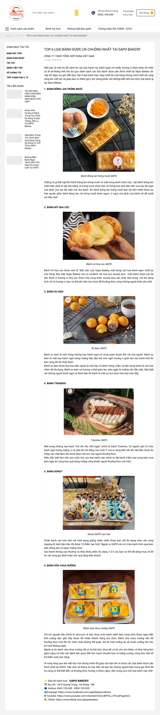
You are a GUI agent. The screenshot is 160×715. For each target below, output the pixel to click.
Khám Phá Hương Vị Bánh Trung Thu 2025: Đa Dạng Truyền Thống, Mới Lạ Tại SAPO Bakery (32, 118)
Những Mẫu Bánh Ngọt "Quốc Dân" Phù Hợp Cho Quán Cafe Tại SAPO (32, 162)
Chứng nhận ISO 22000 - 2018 (115, 28)
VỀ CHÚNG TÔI (14, 72)
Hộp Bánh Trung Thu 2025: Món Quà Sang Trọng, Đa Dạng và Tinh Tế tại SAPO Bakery (33, 141)
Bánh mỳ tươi (53, 28)
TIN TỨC (11, 63)
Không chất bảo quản (79, 28)
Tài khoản (128, 11)
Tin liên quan (15, 86)
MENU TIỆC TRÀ (14, 68)
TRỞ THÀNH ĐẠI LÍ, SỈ (17, 77)
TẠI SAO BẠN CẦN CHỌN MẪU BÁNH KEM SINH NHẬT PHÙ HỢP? (33, 96)
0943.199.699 (105, 14)
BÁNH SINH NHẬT (16, 58)
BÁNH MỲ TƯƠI (14, 53)
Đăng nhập (127, 14)
